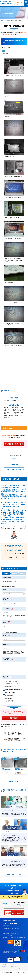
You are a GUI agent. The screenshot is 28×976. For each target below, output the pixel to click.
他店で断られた (8, 698)
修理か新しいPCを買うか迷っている (13, 684)
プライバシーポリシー (18, 964)
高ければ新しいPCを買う (11, 686)
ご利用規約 (4, 964)
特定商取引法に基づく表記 (7, 966)
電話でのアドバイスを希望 (11, 681)
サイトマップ (17, 968)
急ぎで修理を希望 (9, 695)
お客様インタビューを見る (14, 874)
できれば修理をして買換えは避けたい (13, 689)
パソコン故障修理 (14, 464)
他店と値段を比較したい (10, 701)
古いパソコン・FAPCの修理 (14, 469)
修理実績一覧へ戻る (14, 782)
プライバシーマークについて (20, 966)
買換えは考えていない (10, 692)
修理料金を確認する (14, 444)
